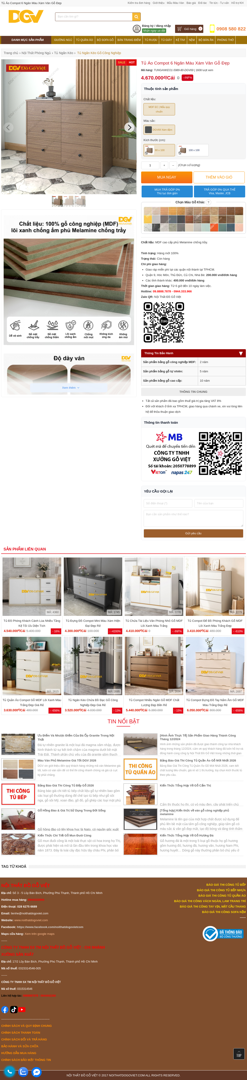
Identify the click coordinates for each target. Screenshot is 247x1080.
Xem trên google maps (39, 934)
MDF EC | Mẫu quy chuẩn (159, 109)
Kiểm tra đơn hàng (139, 3)
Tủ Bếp (59, 48)
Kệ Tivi (180, 40)
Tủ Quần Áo (84, 40)
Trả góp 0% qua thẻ (219, 191)
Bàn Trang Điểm (129, 40)
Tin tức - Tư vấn (219, 3)
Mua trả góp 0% (167, 191)
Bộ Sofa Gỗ (105, 40)
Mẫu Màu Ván (175, 3)
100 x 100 (188, 150)
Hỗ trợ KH (237, 3)
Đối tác (202, 3)
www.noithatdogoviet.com (31, 920)
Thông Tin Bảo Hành (193, 353)
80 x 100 (155, 150)
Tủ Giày (166, 40)
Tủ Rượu (151, 40)
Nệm (192, 40)
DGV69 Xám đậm (158, 129)
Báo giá (191, 3)
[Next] (129, 127)
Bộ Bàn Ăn (206, 40)
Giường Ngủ (63, 40)
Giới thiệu (158, 3)
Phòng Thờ (225, 40)
